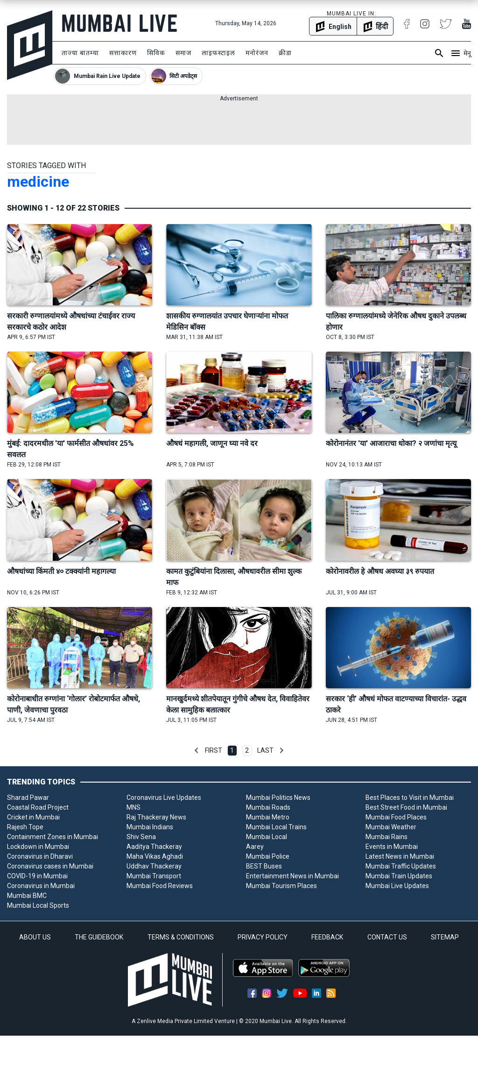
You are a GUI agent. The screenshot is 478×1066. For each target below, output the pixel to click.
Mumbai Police (267, 856)
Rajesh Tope (25, 827)
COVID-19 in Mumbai (37, 876)
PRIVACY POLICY (263, 937)
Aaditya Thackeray (154, 846)
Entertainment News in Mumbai (292, 876)
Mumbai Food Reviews (160, 886)
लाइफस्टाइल (218, 52)
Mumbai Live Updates (397, 886)
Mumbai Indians (150, 827)
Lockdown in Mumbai (38, 846)
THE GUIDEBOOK (99, 937)
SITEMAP (445, 937)
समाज (183, 52)
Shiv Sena (141, 836)
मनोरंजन (257, 52)
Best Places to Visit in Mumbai (410, 797)
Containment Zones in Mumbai (52, 836)
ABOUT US (35, 937)
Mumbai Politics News (278, 797)
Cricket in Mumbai (33, 817)
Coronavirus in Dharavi (40, 856)
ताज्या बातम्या (80, 52)
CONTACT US (387, 937)
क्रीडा (285, 52)
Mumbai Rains (387, 836)
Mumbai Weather (391, 827)
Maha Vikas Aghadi (155, 856)
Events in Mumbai (392, 846)
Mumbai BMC (27, 895)
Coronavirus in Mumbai (41, 886)
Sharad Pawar (28, 797)
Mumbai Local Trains (276, 827)
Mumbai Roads (268, 807)
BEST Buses (264, 866)
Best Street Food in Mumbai (406, 807)
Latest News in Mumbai (400, 856)
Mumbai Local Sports (38, 905)
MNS (134, 807)
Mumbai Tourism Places (281, 886)
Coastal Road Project (38, 807)
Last (265, 750)
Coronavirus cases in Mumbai (50, 866)
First (213, 750)
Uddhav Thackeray (154, 866)
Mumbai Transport (154, 876)
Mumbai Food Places (396, 817)
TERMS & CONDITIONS (181, 937)
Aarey (255, 846)
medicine (38, 182)
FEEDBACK (327, 937)
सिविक (156, 52)
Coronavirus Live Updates (164, 797)
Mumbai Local (266, 836)
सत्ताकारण (123, 52)
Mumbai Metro (267, 817)
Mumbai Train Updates (399, 876)
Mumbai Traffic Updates (401, 866)
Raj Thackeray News (156, 817)
